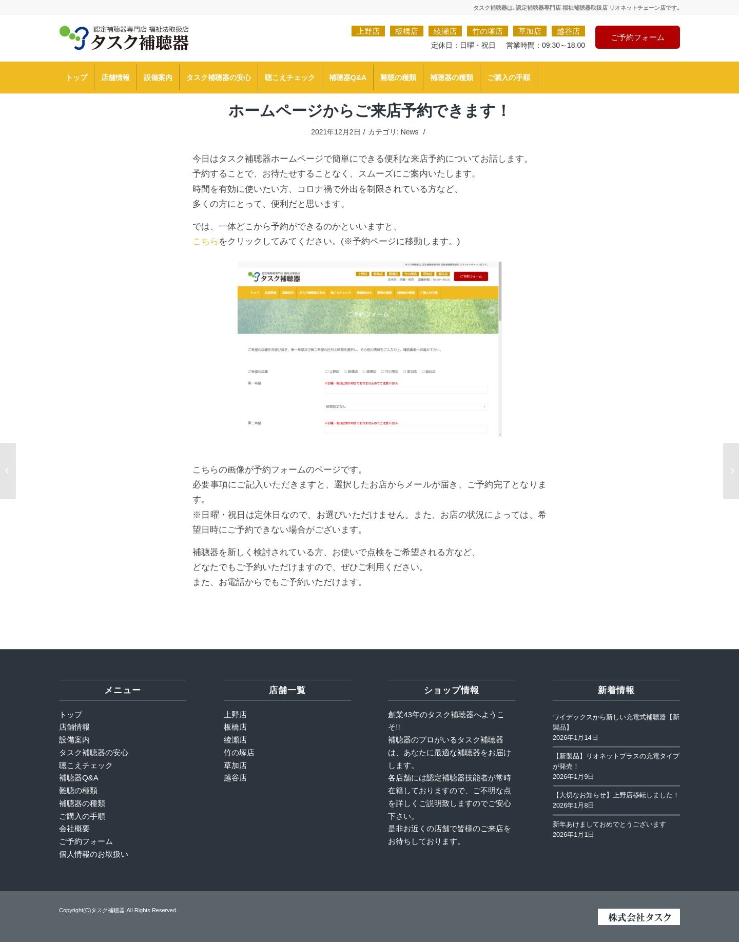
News (410, 132)
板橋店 (406, 31)
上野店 (368, 31)
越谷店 (568, 31)
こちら (205, 241)
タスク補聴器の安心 (93, 752)
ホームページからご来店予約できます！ (369, 110)
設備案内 (74, 739)
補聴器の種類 (82, 803)
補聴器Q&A (79, 777)
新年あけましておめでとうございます (609, 824)
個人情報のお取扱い (93, 854)
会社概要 (74, 828)
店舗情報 (74, 726)
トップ (70, 714)
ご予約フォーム (638, 37)
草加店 (529, 31)
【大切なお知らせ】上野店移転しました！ (616, 795)
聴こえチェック (86, 765)
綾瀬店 (445, 31)
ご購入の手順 (82, 816)
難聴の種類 (78, 790)
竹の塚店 (487, 31)
